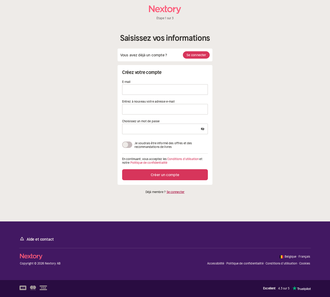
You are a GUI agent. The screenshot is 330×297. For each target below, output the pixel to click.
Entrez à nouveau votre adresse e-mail (148, 102)
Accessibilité (215, 263)
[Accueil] (165, 9)
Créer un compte (165, 174)
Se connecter (196, 55)
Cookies (304, 263)
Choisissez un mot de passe (141, 121)
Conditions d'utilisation (183, 159)
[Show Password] (202, 128)
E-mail (126, 82)
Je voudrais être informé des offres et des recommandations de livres (163, 145)
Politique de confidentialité (149, 163)
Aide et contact (36, 239)
